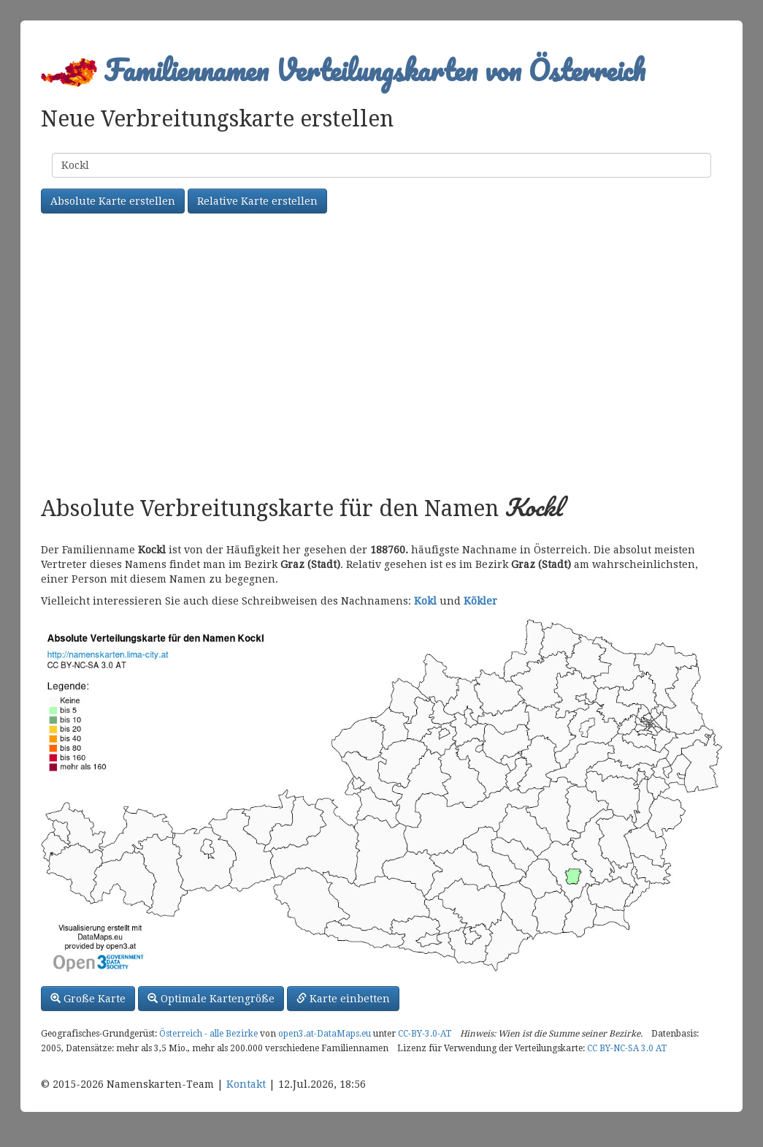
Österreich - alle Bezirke (208, 1034)
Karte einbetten (343, 998)
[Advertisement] (381, 356)
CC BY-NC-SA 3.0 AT (627, 1048)
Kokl (425, 601)
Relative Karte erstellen (257, 201)
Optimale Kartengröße (211, 998)
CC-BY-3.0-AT (424, 1034)
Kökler (480, 601)
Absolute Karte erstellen (112, 201)
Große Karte (88, 998)
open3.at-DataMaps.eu (324, 1034)
